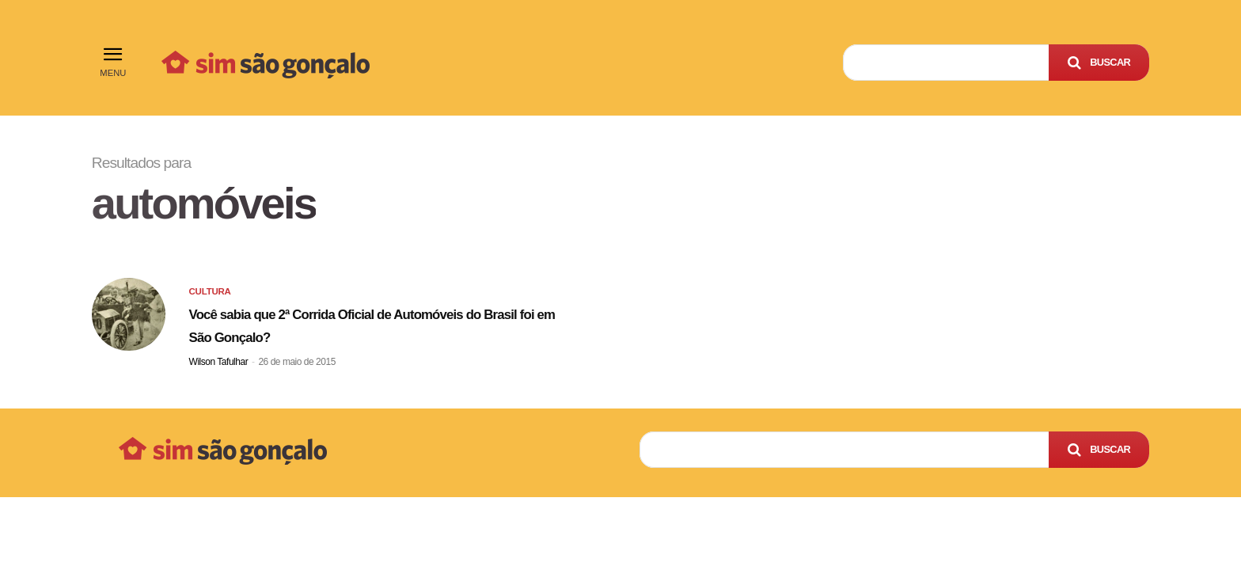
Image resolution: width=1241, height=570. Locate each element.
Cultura (212, 298)
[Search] (1099, 62)
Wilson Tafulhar (219, 366)
